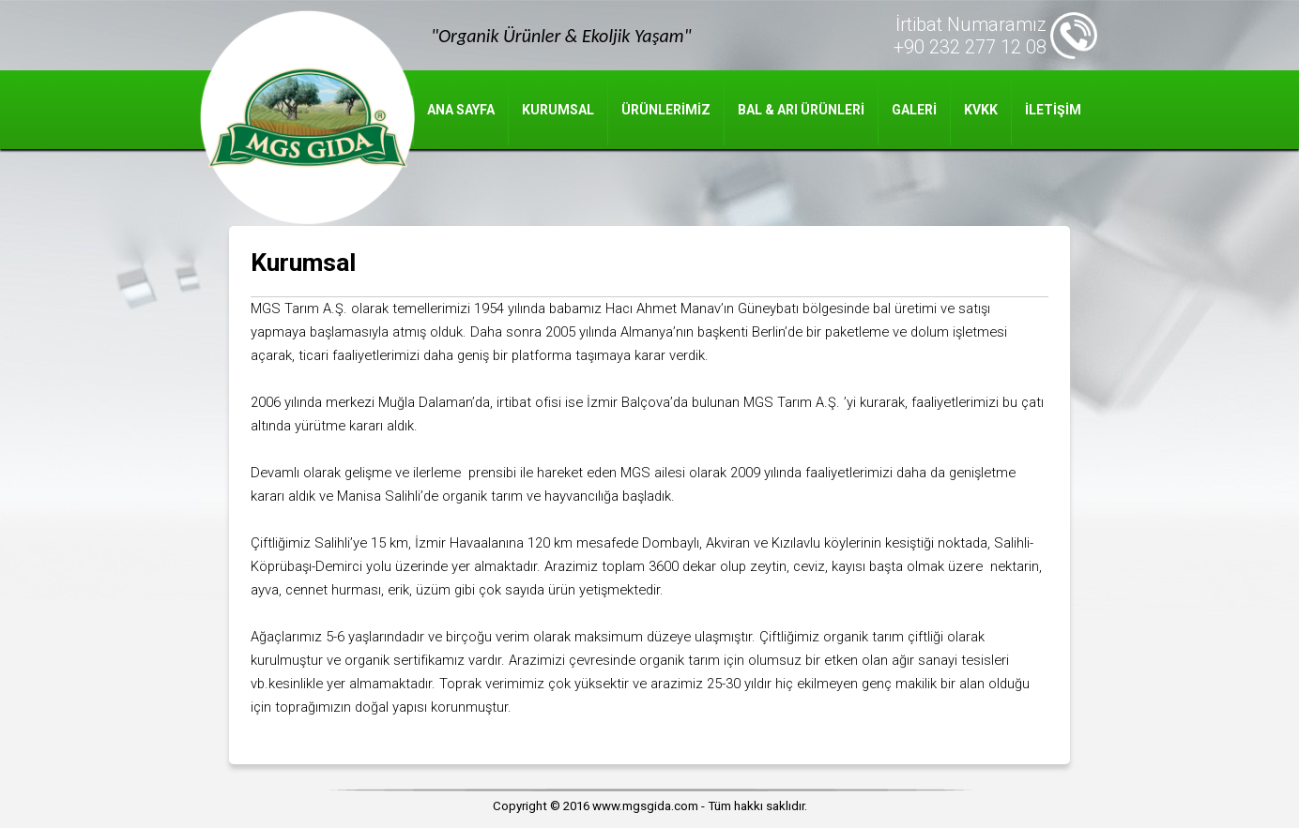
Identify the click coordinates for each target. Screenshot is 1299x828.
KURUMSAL (558, 109)
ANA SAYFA (461, 109)
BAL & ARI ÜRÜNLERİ (801, 109)
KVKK (981, 109)
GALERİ (914, 109)
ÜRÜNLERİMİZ (666, 109)
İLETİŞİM (1053, 109)
